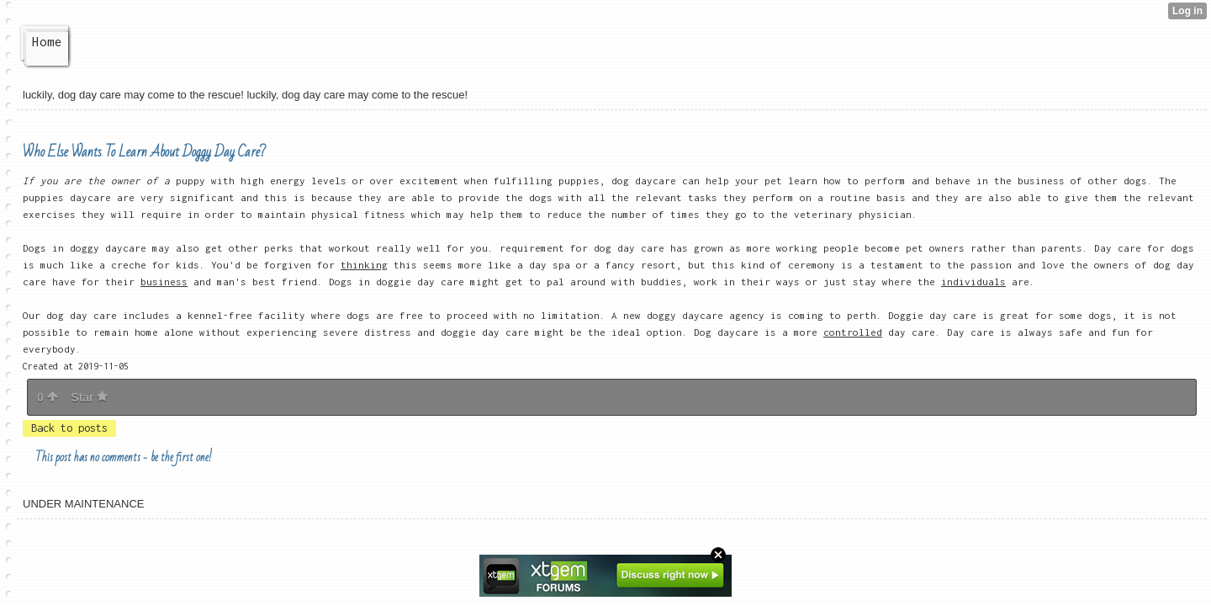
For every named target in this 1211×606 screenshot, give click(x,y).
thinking (364, 264)
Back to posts (69, 428)
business (164, 281)
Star (89, 397)
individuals (973, 281)
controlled (852, 332)
